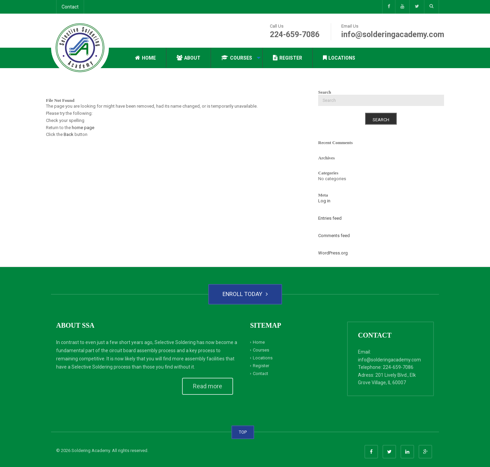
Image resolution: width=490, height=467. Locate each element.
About (188, 58)
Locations (339, 58)
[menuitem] (145, 58)
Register (287, 58)
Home (145, 58)
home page (83, 127)
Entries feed (330, 218)
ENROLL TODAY (245, 294)
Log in (324, 200)
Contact (70, 7)
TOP (243, 432)
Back (69, 134)
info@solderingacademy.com (392, 34)
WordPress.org (333, 252)
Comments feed (334, 235)
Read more (207, 386)
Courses (236, 58)
